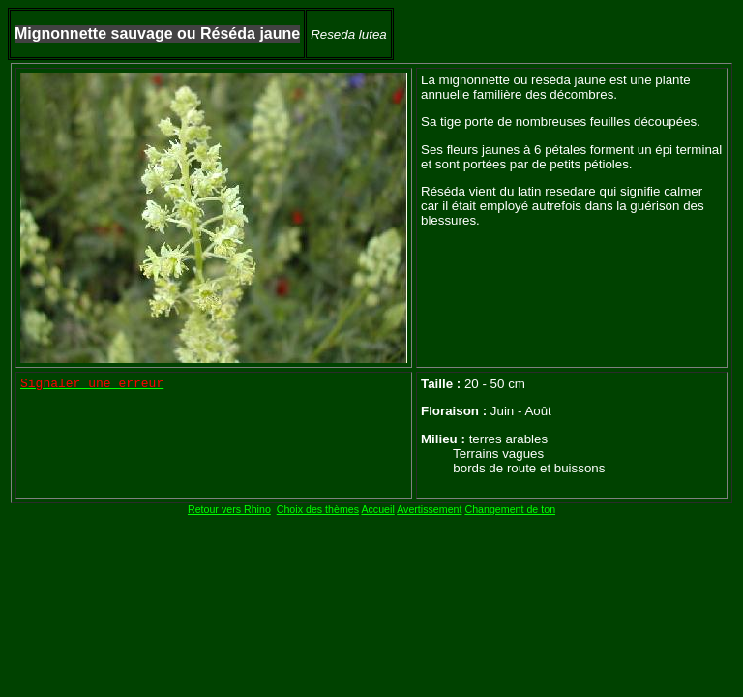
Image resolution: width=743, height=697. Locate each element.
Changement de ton (509, 509)
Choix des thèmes (318, 509)
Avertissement (429, 509)
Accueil (377, 509)
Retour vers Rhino (229, 509)
